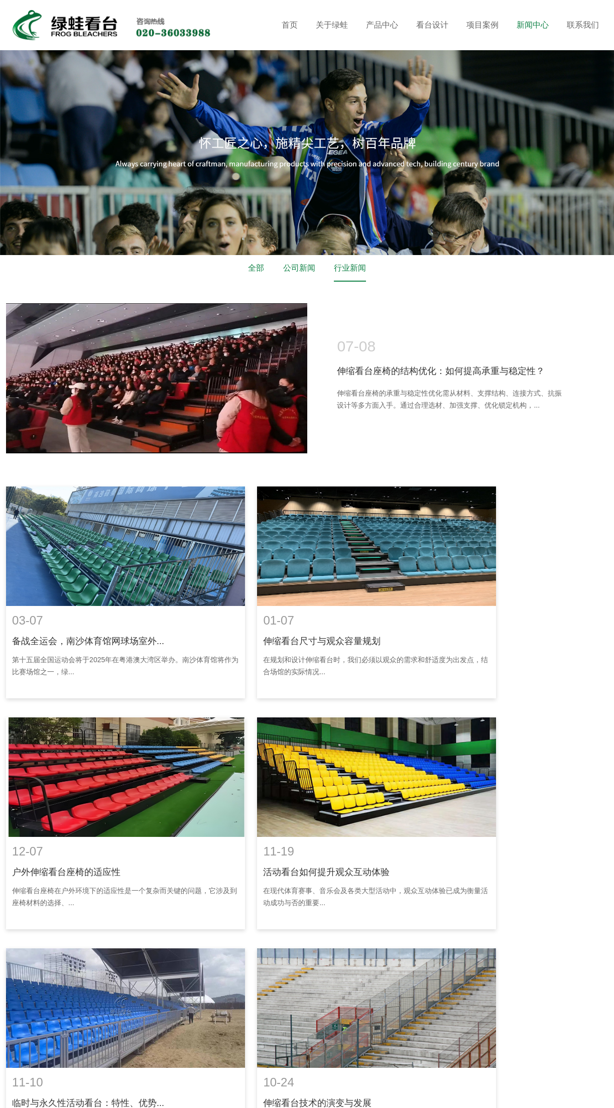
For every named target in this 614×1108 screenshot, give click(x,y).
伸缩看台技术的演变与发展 (474, 824)
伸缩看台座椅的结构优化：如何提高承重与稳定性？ (441, 371)
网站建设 (329, 1092)
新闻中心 (533, 25)
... (356, 912)
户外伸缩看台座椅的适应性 (474, 618)
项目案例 (482, 25)
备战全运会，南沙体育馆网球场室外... (87, 618)
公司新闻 (299, 268)
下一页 (409, 912)
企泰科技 (364, 1092)
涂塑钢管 (82, 1092)
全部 (256, 268)
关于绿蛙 (332, 25)
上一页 (205, 912)
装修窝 (55, 1092)
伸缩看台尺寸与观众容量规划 (274, 618)
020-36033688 (206, 1034)
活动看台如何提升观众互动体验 (74, 824)
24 (379, 912)
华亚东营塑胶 (119, 1092)
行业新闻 (350, 268)
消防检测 (230, 1092)
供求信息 (157, 1092)
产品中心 (382, 25)
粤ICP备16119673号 (249, 1081)
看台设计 (432, 25)
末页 (441, 912)
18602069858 (277, 1034)
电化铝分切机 (194, 1092)
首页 (290, 25)
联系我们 (583, 25)
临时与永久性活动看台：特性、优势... (291, 824)
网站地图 (301, 1081)
